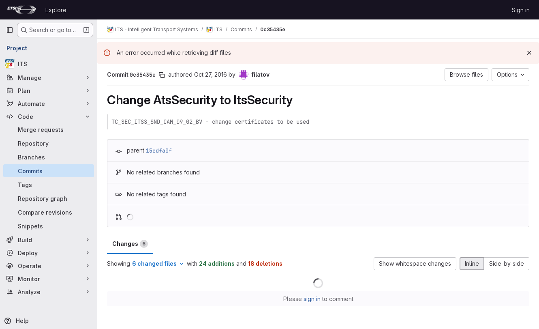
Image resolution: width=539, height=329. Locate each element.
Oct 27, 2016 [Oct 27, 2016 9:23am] (210, 74)
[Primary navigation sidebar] (9, 30)
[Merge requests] (48, 129)
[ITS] (48, 63)
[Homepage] (21, 9)
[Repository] (48, 143)
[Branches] (48, 157)
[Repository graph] (48, 198)
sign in (312, 298)
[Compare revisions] (48, 212)
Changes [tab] (130, 244)
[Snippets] (48, 225)
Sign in (521, 9)
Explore (55, 9)
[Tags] (48, 184)
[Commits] (48, 170)
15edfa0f (159, 150)
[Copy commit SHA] (162, 75)
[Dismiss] (529, 53)
